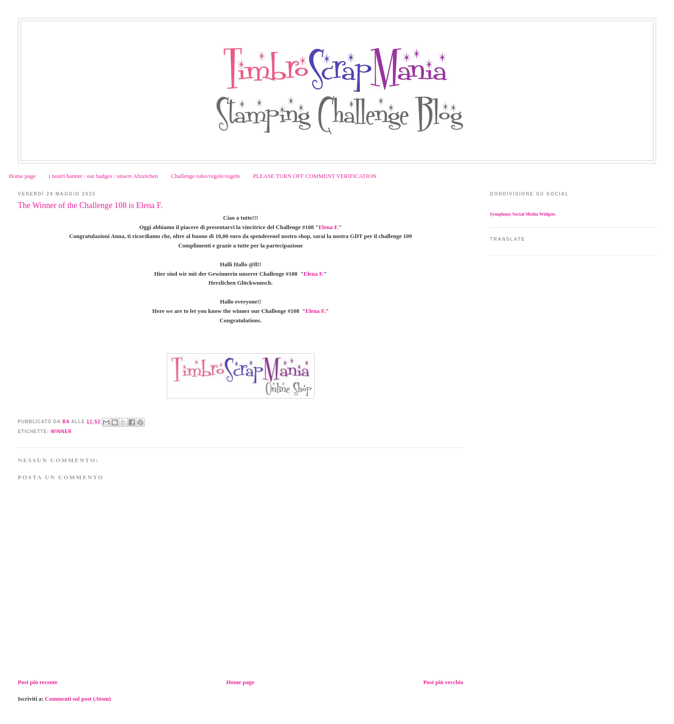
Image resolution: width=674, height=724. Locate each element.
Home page (22, 176)
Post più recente (38, 682)
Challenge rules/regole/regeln (205, 176)
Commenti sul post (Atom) (78, 698)
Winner (61, 431)
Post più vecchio (443, 682)
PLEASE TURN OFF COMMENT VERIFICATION (314, 176)
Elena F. (329, 227)
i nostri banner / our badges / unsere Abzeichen (103, 176)
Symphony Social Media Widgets (522, 214)
